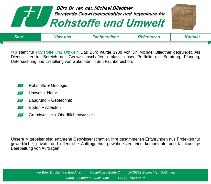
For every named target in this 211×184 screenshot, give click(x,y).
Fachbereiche (105, 37)
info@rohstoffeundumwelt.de (87, 178)
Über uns (62, 37)
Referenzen (149, 37)
